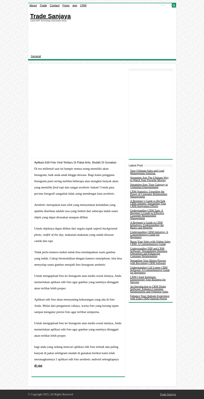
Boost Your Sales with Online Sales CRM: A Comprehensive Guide (150, 243)
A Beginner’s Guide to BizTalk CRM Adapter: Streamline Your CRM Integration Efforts (148, 203)
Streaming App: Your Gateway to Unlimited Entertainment (149, 186)
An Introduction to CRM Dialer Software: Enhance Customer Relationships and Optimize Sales (149, 289)
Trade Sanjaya (50, 16)
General (36, 56)
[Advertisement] (122, 30)
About (33, 5)
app (74, 5)
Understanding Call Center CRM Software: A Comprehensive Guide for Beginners (150, 270)
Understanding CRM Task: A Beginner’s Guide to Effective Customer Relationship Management (147, 214)
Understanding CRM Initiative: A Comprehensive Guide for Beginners (149, 234)
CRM (83, 5)
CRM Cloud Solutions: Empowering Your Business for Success (148, 279)
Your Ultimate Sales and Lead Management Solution (147, 172)
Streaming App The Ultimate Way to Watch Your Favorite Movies (149, 179)
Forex (66, 5)
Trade (43, 5)
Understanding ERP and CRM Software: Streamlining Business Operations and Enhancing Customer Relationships (148, 252)
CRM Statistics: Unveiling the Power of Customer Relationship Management (148, 194)
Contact (55, 5)
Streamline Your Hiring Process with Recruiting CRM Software (148, 262)
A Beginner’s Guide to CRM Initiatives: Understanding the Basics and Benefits (147, 225)
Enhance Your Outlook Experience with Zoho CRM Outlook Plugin (150, 297)
